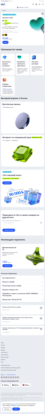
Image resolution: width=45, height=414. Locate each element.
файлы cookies (14, 403)
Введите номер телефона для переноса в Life (11, 220)
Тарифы (4, 10)
